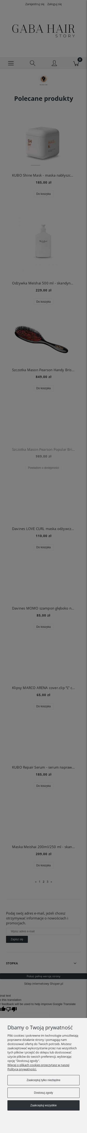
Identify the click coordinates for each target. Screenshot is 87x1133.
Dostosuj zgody (43, 1092)
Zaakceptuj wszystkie (43, 1105)
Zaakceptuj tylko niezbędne (43, 1080)
